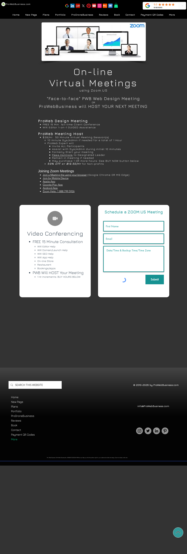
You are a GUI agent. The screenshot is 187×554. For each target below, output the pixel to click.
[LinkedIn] (156, 430)
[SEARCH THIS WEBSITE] (34, 385)
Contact (16, 429)
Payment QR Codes (23, 434)
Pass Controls (62, 154)
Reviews (16, 420)
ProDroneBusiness (22, 415)
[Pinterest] (165, 430)
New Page (17, 401)
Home (14, 397)
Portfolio (16, 411)
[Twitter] (148, 430)
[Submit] (154, 279)
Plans (14, 406)
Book (14, 425)
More (14, 439)
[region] (55, 251)
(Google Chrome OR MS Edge (108, 174)
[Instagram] (139, 430)
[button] (88, 6)
